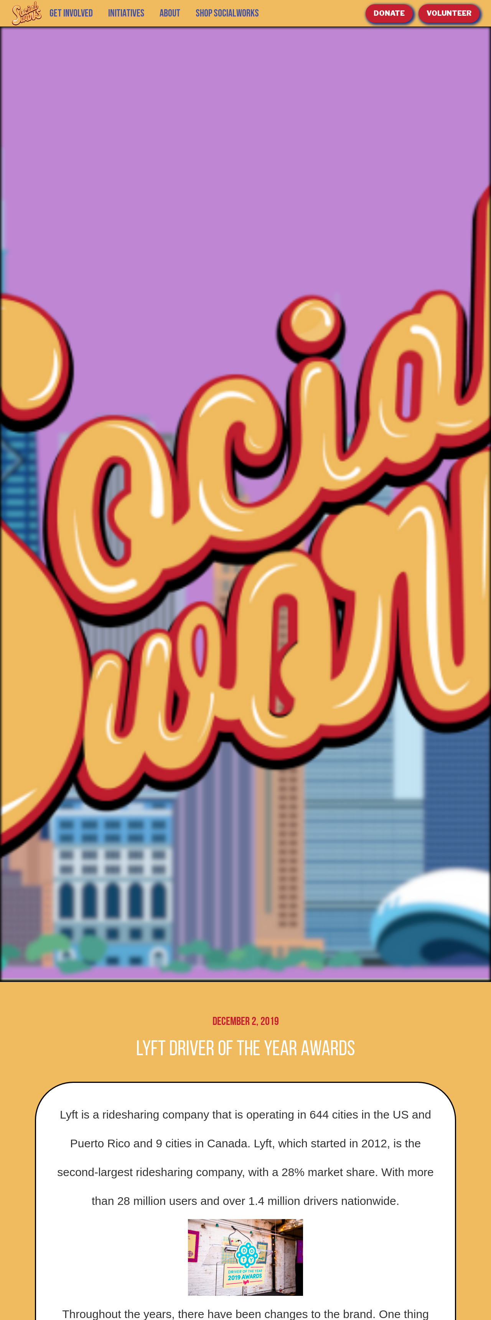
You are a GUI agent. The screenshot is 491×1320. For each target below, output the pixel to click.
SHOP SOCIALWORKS (227, 13)
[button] (126, 13)
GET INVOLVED (71, 13)
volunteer (449, 13)
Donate (389, 13)
